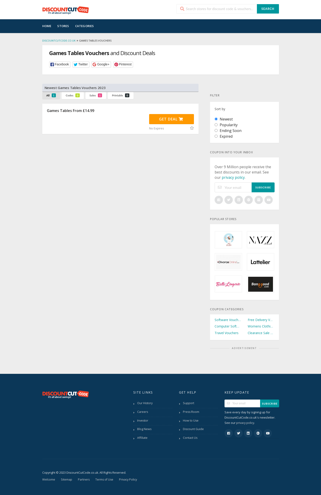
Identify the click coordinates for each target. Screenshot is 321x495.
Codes (73, 95)
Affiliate (142, 438)
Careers (142, 412)
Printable (120, 95)
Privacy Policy (128, 479)
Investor (142, 420)
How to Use (191, 420)
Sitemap (66, 479)
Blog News (144, 429)
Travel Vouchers (227, 333)
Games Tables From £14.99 (70, 110)
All (51, 95)
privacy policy (233, 177)
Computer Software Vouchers (228, 326)
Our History (145, 403)
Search (267, 9)
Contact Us (190, 438)
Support (188, 403)
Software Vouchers (228, 320)
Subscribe (263, 187)
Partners (84, 479)
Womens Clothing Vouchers (261, 326)
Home (46, 26)
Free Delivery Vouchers (261, 320)
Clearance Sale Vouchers (261, 333)
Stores (63, 26)
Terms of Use (104, 479)
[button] (60, 65)
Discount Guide (193, 429)
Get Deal (171, 119)
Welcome (48, 479)
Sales (96, 95)
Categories (84, 26)
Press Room (191, 412)
